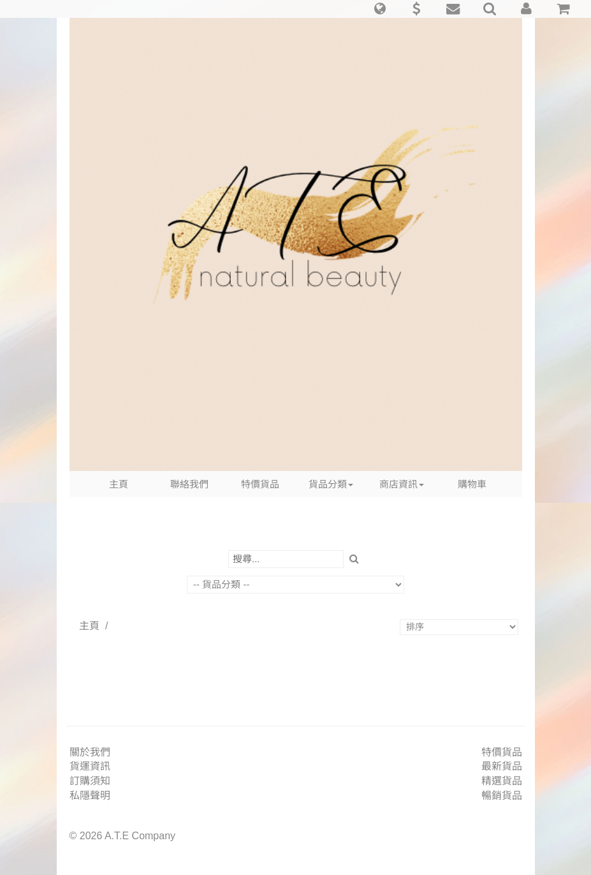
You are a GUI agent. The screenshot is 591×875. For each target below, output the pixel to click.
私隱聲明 (89, 795)
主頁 (118, 484)
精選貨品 (501, 780)
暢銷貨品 (501, 795)
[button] (379, 9)
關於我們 (89, 752)
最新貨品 (501, 766)
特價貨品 (260, 484)
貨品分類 (331, 484)
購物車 (472, 484)
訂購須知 (89, 780)
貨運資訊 (89, 766)
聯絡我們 (189, 484)
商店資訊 (401, 484)
